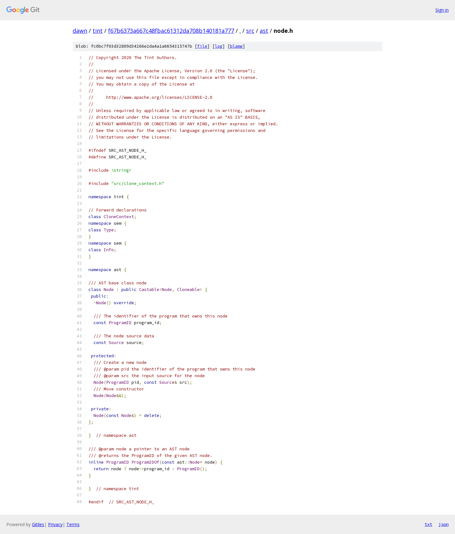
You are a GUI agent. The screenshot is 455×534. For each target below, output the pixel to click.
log (218, 46)
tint (98, 30)
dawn (80, 30)
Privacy (55, 524)
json (444, 524)
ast (264, 30)
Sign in (442, 10)
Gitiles (38, 524)
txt (428, 524)
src (250, 30)
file (202, 46)
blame (236, 46)
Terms (73, 524)
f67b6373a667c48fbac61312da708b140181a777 (171, 30)
